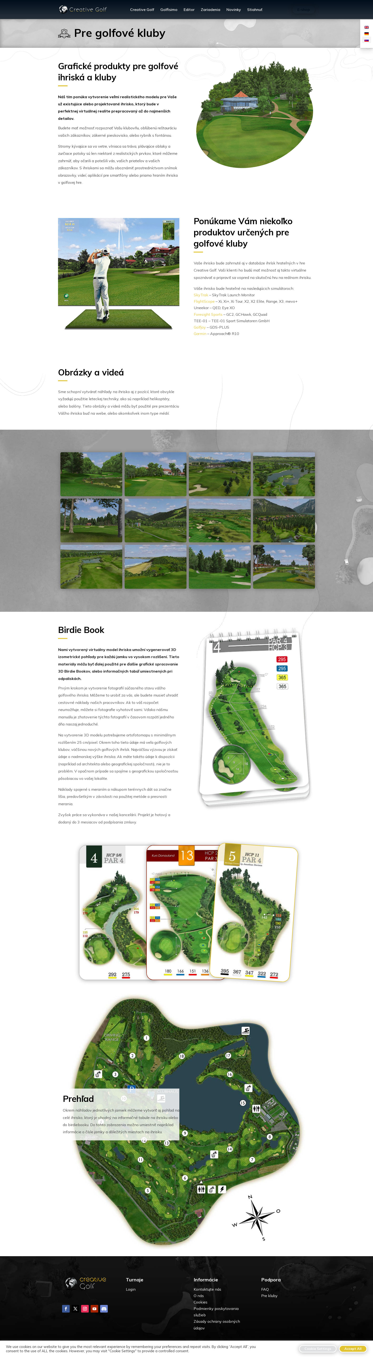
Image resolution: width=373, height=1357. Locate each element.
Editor (189, 10)
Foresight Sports (210, 314)
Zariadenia (210, 10)
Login (131, 1289)
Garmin (203, 332)
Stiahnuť (254, 10)
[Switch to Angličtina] (366, 27)
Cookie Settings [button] (317, 1349)
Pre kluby (269, 1295)
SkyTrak (204, 296)
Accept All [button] (353, 1349)
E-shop (303, 9)
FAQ (265, 1289)
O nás (199, 1295)
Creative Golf (142, 10)
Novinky (233, 10)
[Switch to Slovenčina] (366, 40)
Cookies (200, 1302)
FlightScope (207, 302)
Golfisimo (168, 10)
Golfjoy (202, 326)
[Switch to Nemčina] (366, 33)
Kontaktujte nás (207, 1289)
